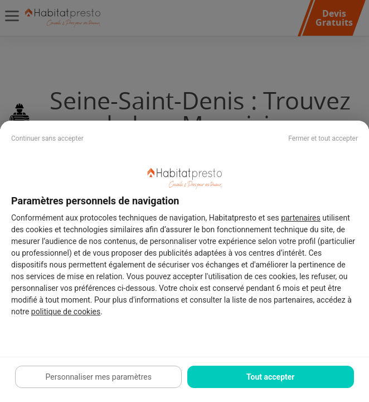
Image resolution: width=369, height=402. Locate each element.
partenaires (301, 217)
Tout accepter (270, 376)
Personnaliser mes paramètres (99, 376)
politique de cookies (65, 311)
